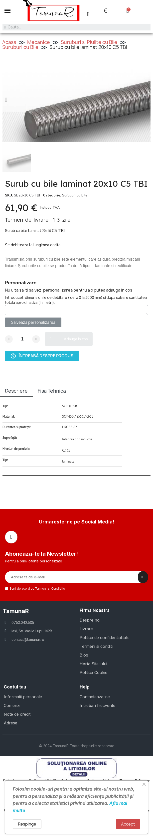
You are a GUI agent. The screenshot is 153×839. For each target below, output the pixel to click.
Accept (128, 824)
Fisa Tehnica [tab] (52, 391)
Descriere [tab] (16, 391)
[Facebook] (11, 537)
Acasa (9, 42)
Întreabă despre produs (41, 356)
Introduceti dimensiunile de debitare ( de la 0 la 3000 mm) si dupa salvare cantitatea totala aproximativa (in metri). (76, 300)
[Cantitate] (22, 339)
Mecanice (38, 42)
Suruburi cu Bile (20, 47)
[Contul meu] (88, 14)
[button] (7, 11)
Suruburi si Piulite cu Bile (89, 42)
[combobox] (76, 27)
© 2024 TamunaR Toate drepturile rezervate (76, 745)
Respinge (27, 824)
